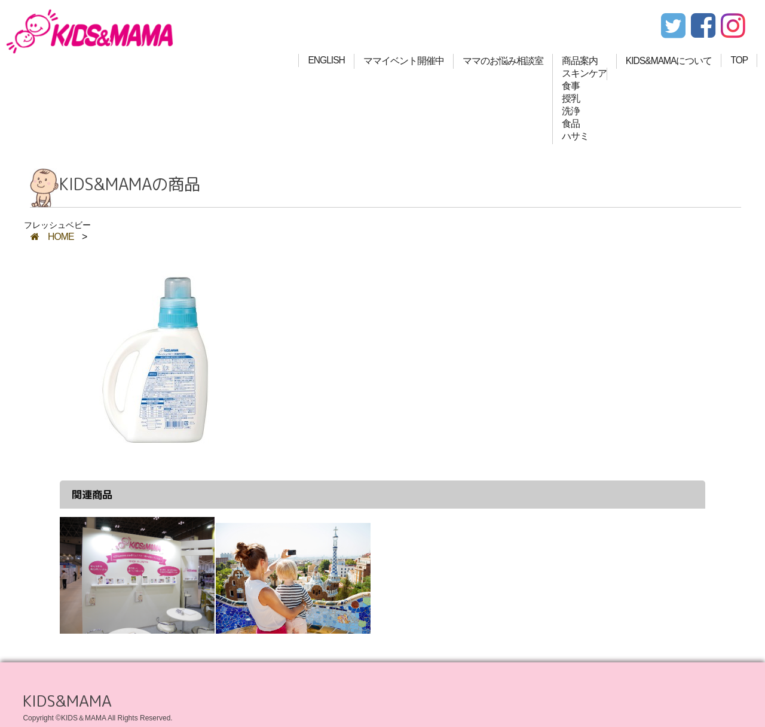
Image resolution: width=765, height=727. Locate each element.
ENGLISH (326, 60)
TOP (739, 60)
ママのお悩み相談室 (503, 61)
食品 (571, 123)
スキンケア (584, 73)
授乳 (571, 98)
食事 (571, 86)
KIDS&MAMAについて (669, 61)
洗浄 (571, 111)
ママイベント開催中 (403, 61)
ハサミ (575, 136)
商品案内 (580, 61)
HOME (52, 237)
